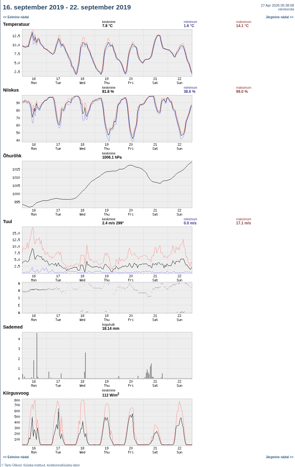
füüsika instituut (34, 465)
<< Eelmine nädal (16, 17)
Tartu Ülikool (13, 465)
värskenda (286, 9)
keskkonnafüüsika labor (63, 465)
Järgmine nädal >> (279, 17)
